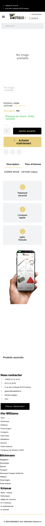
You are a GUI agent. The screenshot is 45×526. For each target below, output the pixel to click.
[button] (27, 131)
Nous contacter (11, 375)
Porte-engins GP (19, 106)
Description (13, 164)
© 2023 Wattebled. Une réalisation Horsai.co (22, 522)
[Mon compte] (35, 14)
